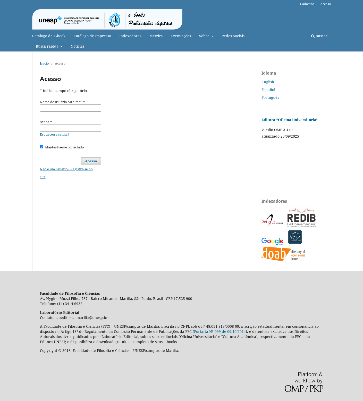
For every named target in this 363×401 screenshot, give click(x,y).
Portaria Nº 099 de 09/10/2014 (220, 331)
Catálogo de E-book (48, 35)
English (267, 81)
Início (44, 63)
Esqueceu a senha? (54, 134)
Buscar (319, 35)
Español (268, 89)
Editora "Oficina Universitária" (289, 119)
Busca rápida (48, 46)
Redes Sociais (233, 35)
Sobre (204, 35)
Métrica (156, 35)
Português (270, 97)
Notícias (77, 46)
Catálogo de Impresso (92, 35)
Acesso (325, 4)
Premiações (181, 35)
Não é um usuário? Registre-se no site (66, 173)
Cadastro (307, 4)
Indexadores (130, 35)
